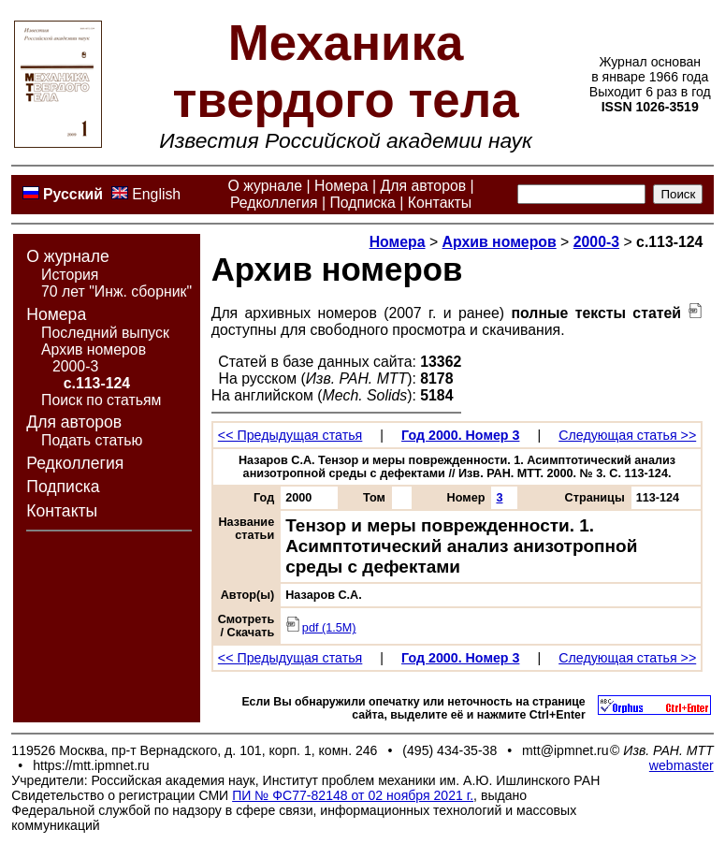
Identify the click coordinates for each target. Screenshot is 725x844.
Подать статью (91, 440)
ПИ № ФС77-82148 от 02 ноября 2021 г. (352, 795)
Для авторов (423, 186)
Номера (341, 186)
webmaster (681, 765)
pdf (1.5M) (320, 627)
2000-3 (75, 366)
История (69, 275)
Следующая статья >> (627, 435)
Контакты (439, 203)
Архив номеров (93, 349)
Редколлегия (274, 203)
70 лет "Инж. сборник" (116, 291)
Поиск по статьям (101, 400)
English (156, 194)
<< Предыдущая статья (290, 435)
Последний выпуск (105, 333)
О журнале (264, 186)
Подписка (362, 203)
